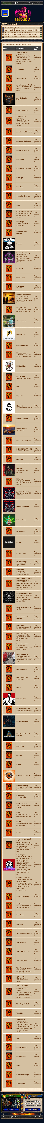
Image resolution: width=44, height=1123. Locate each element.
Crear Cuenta (7, 3)
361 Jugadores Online (34, 3)
